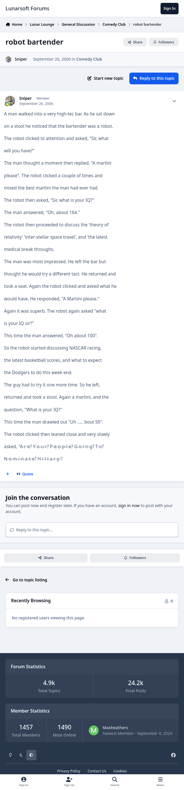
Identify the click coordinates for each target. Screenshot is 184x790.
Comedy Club (89, 59)
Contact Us (97, 771)
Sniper (21, 59)
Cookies (120, 771)
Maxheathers (115, 727)
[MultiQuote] (7, 474)
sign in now (129, 505)
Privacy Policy (68, 771)
